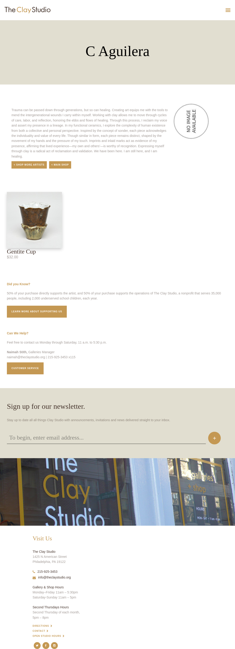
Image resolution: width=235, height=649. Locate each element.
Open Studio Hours (47, 636)
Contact (39, 631)
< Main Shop (60, 165)
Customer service (25, 368)
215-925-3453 (45, 571)
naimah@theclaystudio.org (26, 357)
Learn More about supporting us (36, 311)
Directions (41, 626)
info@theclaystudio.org (52, 577)
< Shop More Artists (29, 165)
